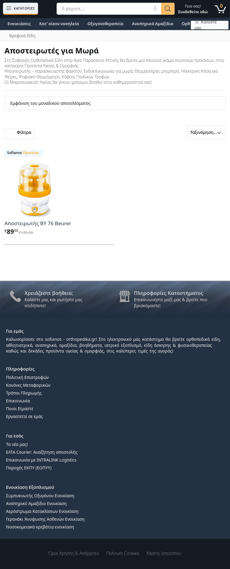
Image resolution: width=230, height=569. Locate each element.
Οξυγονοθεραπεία (105, 23)
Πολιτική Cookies (123, 553)
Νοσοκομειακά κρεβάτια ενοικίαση (40, 527)
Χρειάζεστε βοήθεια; (49, 292)
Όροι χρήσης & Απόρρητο (74, 553)
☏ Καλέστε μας (205, 25)
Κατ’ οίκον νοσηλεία (59, 23)
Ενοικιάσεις (19, 23)
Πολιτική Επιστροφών (27, 377)
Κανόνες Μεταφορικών (28, 385)
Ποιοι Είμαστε (19, 408)
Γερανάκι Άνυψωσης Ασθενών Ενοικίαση (45, 519)
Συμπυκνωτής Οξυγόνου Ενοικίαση (40, 495)
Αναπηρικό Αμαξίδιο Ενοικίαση (36, 503)
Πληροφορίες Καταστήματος (168, 292)
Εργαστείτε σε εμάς (24, 416)
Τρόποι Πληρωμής (24, 393)
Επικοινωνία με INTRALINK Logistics (41, 460)
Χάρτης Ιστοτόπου (163, 553)
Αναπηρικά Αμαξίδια (152, 23)
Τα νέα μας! (17, 444)
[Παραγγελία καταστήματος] (206, 132)
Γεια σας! (193, 8)
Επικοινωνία (18, 401)
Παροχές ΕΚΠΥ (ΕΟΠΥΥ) (29, 468)
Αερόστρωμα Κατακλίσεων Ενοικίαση (42, 511)
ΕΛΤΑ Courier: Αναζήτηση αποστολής (42, 452)
